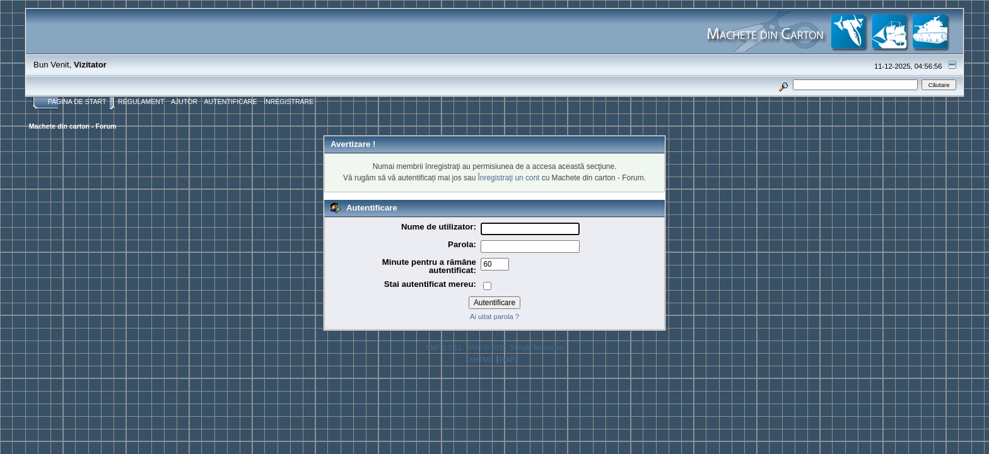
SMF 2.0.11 (444, 347)
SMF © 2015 (486, 347)
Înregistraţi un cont (509, 177)
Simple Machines (536, 347)
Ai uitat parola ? (494, 316)
